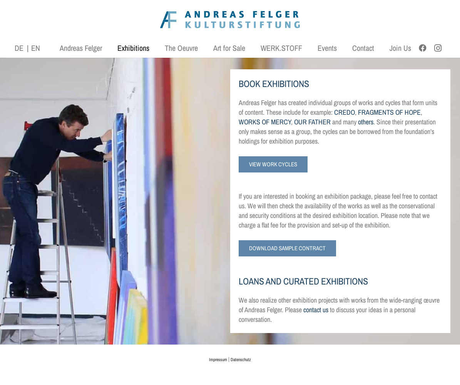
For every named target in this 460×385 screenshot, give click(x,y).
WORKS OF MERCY (265, 122)
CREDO (344, 112)
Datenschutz (241, 360)
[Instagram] (438, 48)
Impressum (218, 360)
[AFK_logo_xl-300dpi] (230, 19)
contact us (315, 310)
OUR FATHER (312, 122)
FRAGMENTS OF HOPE (389, 112)
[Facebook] (422, 48)
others (365, 122)
